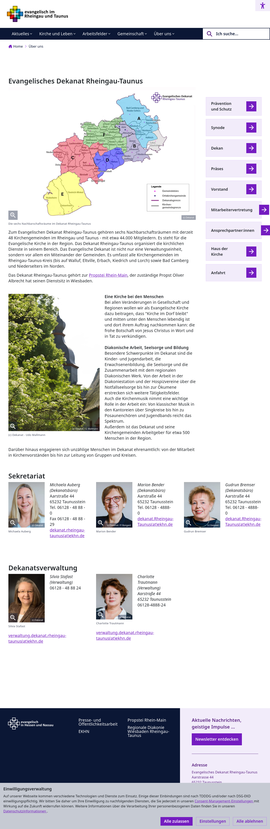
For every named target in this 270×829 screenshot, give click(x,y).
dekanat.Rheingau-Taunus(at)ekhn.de (155, 521)
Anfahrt (218, 272)
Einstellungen (213, 821)
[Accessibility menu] (262, 5)
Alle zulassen (176, 821)
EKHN (83, 731)
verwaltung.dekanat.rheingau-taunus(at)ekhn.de (37, 638)
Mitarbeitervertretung (231, 209)
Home (15, 46)
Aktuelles (20, 33)
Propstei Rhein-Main (108, 275)
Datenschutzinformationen (25, 811)
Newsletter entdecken (216, 739)
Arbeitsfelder (95, 33)
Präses (217, 168)
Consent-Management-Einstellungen (224, 801)
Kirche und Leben (56, 33)
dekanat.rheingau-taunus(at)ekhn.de (67, 532)
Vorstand (219, 189)
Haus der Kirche (219, 251)
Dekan (217, 148)
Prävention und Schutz (221, 106)
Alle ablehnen (249, 821)
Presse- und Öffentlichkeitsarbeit (97, 722)
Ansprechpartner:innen (232, 230)
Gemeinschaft (130, 33)
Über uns (162, 33)
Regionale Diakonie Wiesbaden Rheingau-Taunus (148, 731)
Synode (218, 127)
